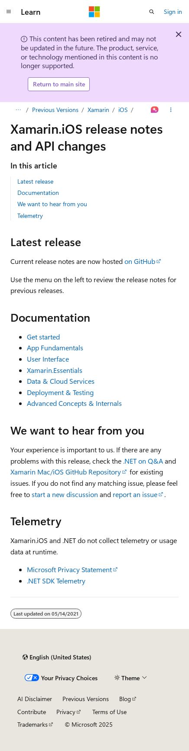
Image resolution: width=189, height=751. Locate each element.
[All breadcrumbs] (18, 110)
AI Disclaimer (34, 699)
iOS (123, 109)
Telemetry (30, 215)
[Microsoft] (94, 11)
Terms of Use (109, 712)
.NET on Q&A (143, 460)
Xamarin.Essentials (54, 370)
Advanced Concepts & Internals (74, 403)
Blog (125, 699)
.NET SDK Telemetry (56, 580)
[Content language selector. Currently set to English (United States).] (57, 657)
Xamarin (98, 109)
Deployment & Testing (60, 392)
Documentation (38, 192)
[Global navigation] (8, 12)
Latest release (35, 181)
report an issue (135, 494)
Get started (43, 336)
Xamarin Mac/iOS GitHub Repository (65, 471)
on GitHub (139, 261)
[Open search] (151, 12)
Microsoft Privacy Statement (69, 569)
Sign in (173, 11)
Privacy (65, 712)
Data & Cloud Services (60, 380)
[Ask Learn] (155, 110)
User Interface (48, 358)
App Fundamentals (55, 347)
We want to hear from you (52, 204)
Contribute (31, 712)
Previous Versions (55, 109)
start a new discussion (65, 494)
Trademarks (32, 724)
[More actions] (171, 110)
